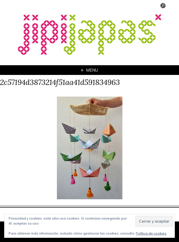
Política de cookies (151, 233)
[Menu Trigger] (163, 7)
